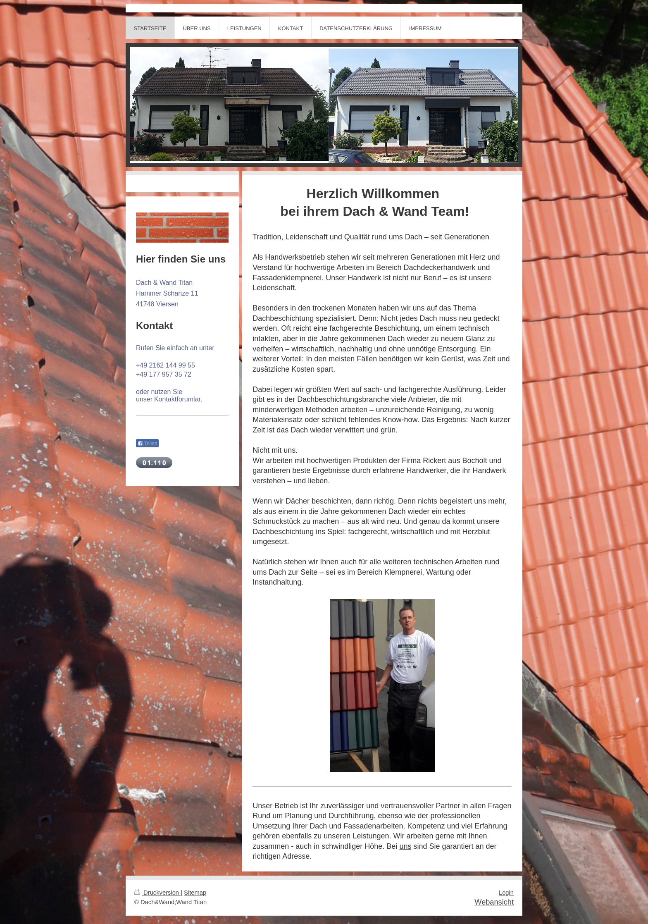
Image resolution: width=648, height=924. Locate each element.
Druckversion (157, 892)
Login (506, 892)
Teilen (147, 443)
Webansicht (494, 902)
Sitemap (195, 892)
